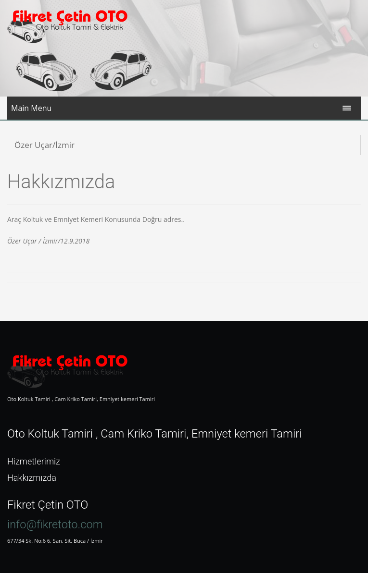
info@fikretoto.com (55, 524)
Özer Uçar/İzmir (44, 144)
